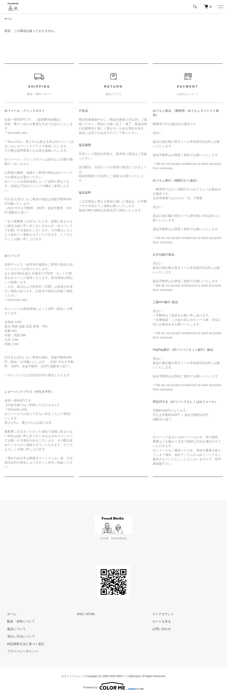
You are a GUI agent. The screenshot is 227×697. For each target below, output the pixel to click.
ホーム (8, 18)
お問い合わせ (159, 629)
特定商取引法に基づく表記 (23, 644)
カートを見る (159, 622)
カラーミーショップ (73, 676)
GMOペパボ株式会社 (128, 676)
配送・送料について (18, 622)
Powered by (113, 686)
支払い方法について (18, 637)
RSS (80, 614)
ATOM (90, 614)
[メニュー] (220, 6)
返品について (13, 629)
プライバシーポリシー (19, 652)
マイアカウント (161, 614)
